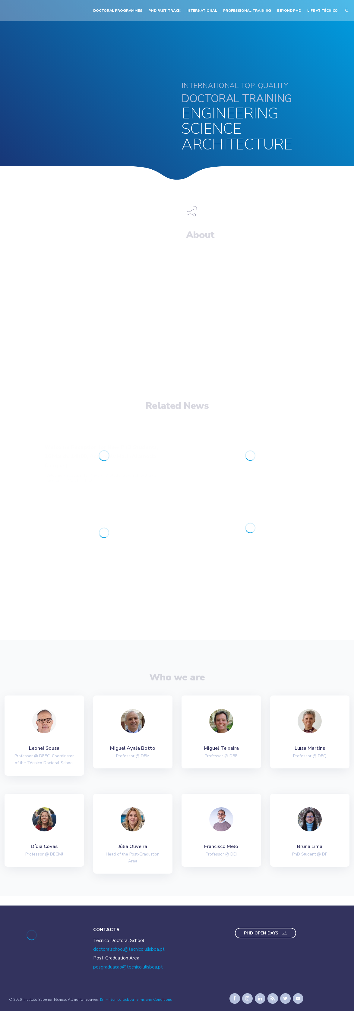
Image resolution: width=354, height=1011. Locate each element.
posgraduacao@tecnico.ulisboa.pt (128, 967)
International (201, 10)
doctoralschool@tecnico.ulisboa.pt (129, 949)
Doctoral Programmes (117, 10)
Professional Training (247, 10)
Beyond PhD (289, 10)
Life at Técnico (322, 10)
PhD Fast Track (164, 10)
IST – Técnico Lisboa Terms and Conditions (136, 999)
